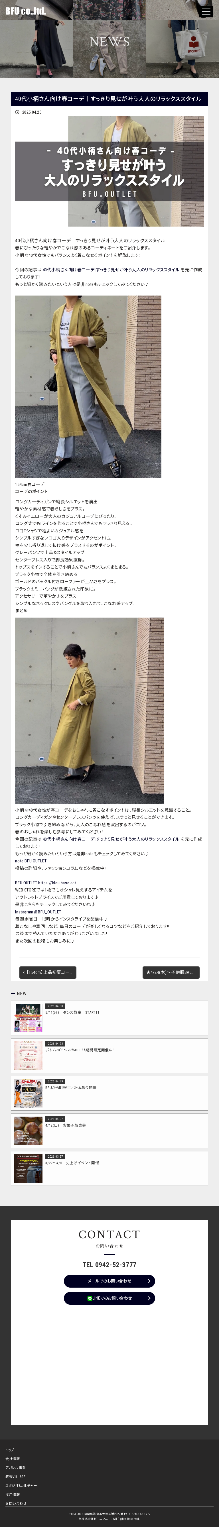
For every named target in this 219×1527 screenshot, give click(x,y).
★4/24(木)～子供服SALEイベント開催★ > (173, 972)
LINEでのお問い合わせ (109, 1298)
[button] (206, 11)
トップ (9, 1450)
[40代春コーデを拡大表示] (88, 477)
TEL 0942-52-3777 (109, 1265)
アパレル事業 (15, 1468)
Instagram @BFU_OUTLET (38, 912)
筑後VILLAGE (15, 1477)
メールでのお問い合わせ (109, 1281)
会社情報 (12, 1459)
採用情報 (12, 1495)
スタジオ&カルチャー (21, 1486)
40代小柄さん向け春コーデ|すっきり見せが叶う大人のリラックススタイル (111, 269)
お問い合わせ (16, 1504)
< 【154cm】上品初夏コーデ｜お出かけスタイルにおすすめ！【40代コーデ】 (49, 972)
